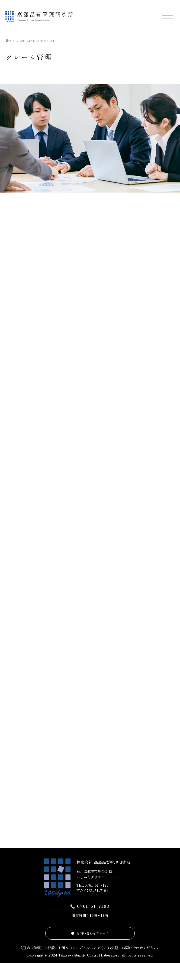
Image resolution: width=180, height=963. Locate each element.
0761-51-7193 (93, 906)
